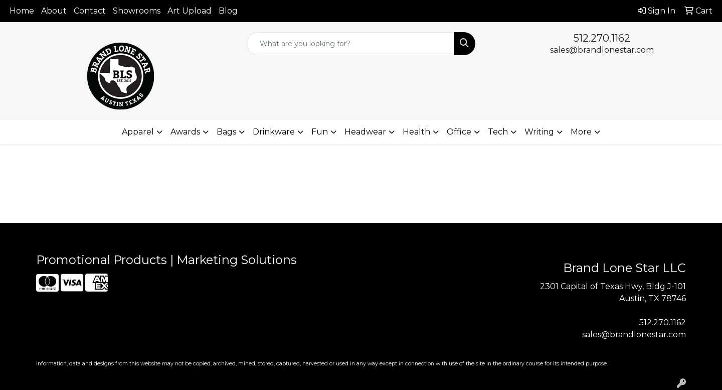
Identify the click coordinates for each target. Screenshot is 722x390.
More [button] (581, 132)
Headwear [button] (365, 132)
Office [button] (459, 132)
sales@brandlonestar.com (602, 50)
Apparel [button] (138, 132)
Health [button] (416, 132)
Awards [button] (185, 132)
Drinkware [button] (274, 132)
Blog (228, 11)
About (54, 11)
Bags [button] (226, 132)
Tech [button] (498, 132)
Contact (90, 11)
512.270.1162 (602, 38)
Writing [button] (539, 132)
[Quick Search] (350, 43)
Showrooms (136, 11)
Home (22, 11)
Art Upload (189, 11)
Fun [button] (319, 132)
